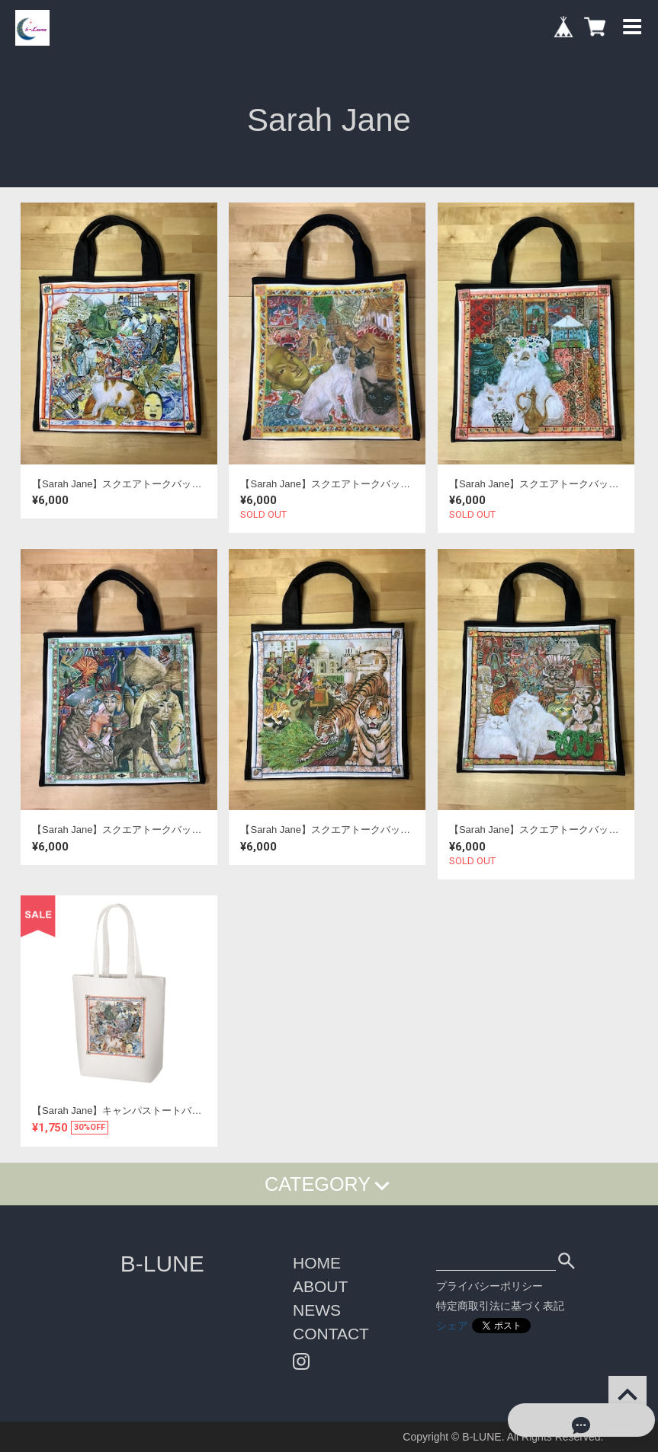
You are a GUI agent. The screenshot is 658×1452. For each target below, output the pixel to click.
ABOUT (320, 1286)
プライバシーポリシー (489, 1286)
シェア (452, 1326)
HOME (317, 1263)
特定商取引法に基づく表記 (500, 1306)
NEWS (317, 1310)
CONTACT (331, 1333)
